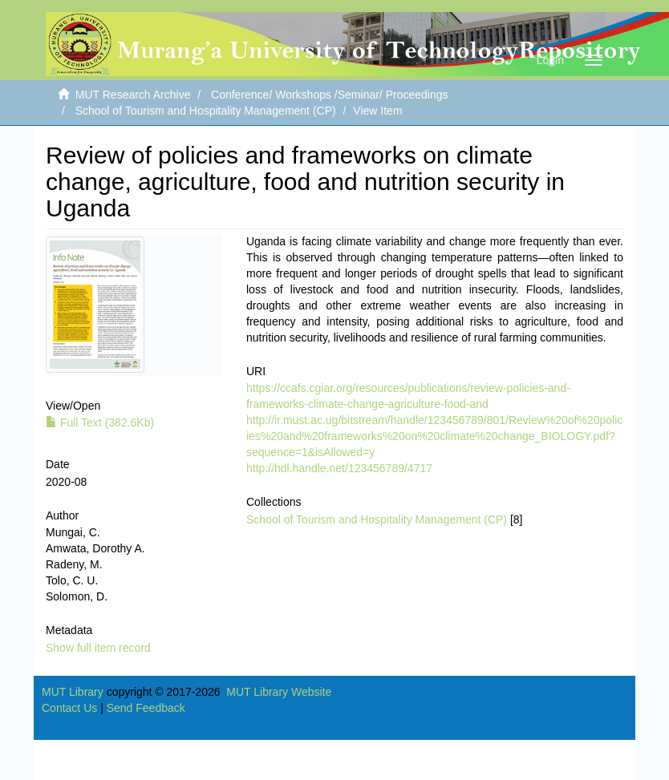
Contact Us (69, 707)
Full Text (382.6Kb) (100, 422)
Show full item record (98, 647)
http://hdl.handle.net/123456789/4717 (339, 468)
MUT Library (72, 691)
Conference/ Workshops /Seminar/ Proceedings (329, 94)
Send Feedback (146, 707)
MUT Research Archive (133, 94)
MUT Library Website (278, 691)
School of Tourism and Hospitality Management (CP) (205, 110)
